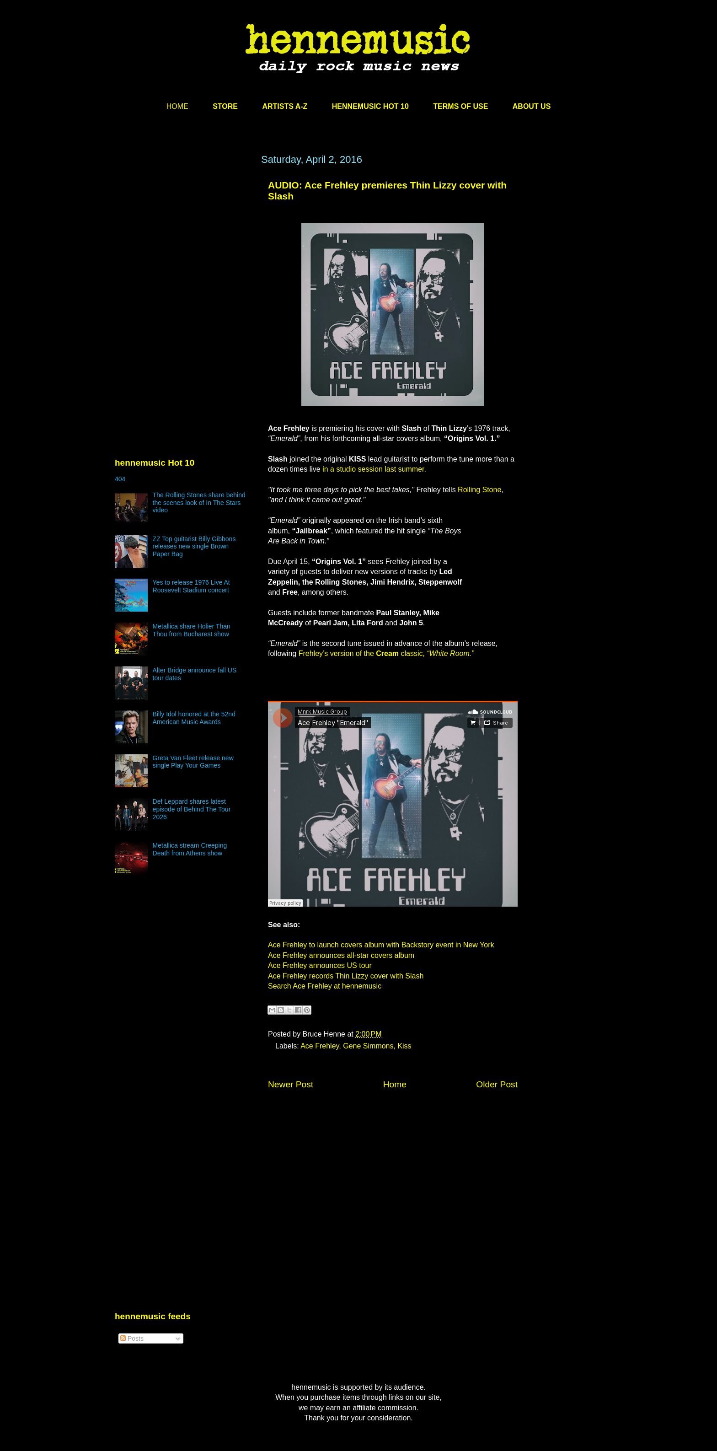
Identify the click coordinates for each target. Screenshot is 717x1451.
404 (120, 479)
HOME (177, 106)
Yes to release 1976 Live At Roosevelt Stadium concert (191, 586)
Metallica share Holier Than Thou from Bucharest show (191, 630)
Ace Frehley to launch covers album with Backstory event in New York (381, 945)
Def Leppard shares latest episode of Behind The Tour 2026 (192, 809)
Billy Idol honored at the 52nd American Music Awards (194, 718)
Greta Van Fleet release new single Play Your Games (193, 761)
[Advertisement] (183, 241)
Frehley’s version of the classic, (386, 653)
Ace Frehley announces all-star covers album (341, 955)
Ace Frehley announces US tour (320, 965)
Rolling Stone (479, 490)
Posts (132, 1338)
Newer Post (290, 1084)
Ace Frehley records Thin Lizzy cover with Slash (345, 976)
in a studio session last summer (373, 469)
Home (395, 1084)
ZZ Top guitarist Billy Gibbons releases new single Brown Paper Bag (194, 546)
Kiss (404, 1046)
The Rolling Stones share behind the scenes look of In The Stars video (199, 502)
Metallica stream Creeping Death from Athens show (190, 849)
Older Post (497, 1084)
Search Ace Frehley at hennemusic (324, 986)
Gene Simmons (368, 1046)
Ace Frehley (319, 1046)
